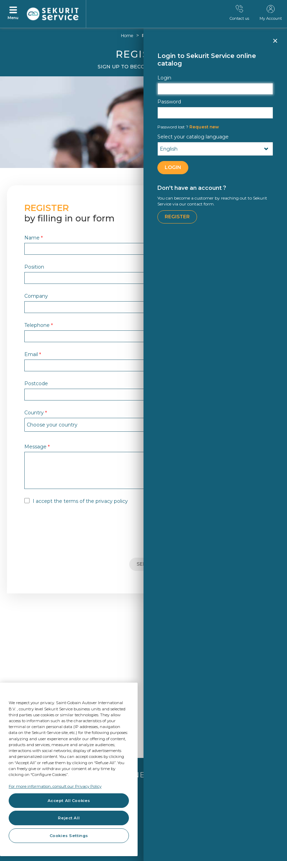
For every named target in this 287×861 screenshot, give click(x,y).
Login (164, 78)
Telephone (38, 325)
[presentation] (77, 532)
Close (275, 43)
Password (169, 102)
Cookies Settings (69, 835)
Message (37, 446)
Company (36, 296)
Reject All (69, 818)
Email (32, 354)
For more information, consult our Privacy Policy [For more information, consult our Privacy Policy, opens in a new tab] (55, 786)
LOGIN (173, 167)
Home (127, 35)
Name (33, 237)
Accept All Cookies (69, 800)
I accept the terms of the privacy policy (80, 501)
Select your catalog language (193, 137)
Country (35, 412)
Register (177, 216)
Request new (188, 126)
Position (34, 266)
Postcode (36, 383)
